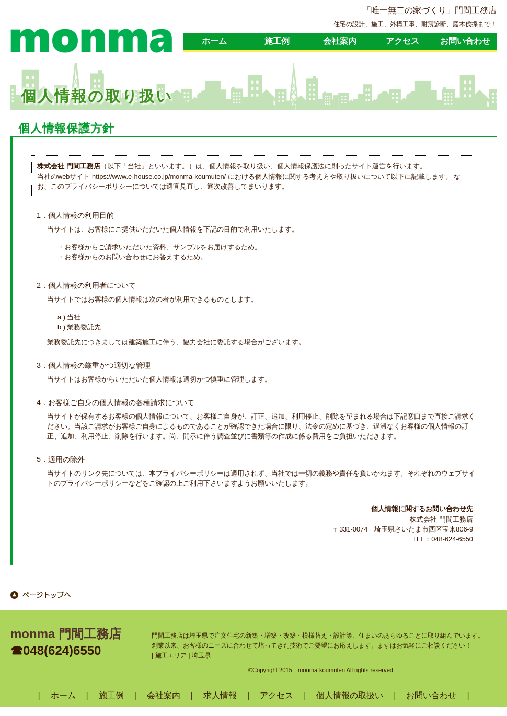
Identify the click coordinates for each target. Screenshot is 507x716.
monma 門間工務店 (65, 634)
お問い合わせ (465, 41)
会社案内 (339, 41)
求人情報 (220, 695)
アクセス (402, 41)
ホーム (214, 41)
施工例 (277, 41)
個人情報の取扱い (349, 695)
